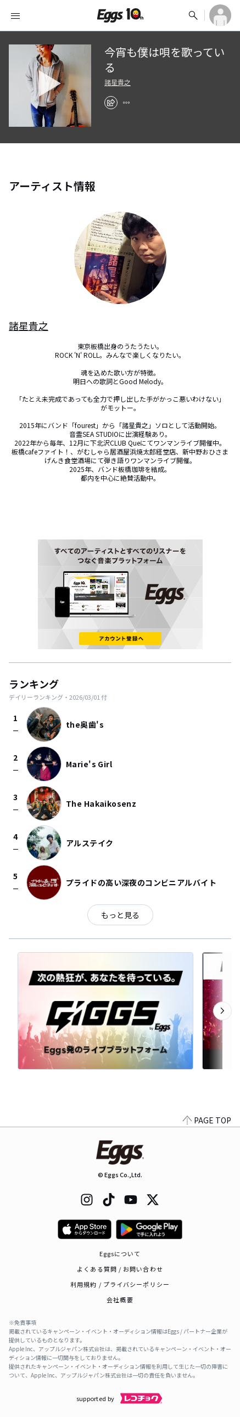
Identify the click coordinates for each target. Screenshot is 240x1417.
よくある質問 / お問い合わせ (120, 1268)
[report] (126, 102)
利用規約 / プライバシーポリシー (120, 1284)
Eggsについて (120, 1253)
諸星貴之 (117, 82)
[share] (111, 102)
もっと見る (120, 914)
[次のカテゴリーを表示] (222, 1011)
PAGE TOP (207, 1120)
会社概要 (120, 1299)
